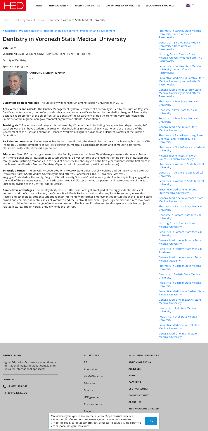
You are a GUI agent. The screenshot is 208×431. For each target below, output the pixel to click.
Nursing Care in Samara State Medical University (177, 225)
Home (6, 20)
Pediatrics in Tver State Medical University (178, 120)
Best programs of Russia (29, 20)
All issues (135, 368)
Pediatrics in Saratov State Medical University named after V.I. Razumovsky (180, 69)
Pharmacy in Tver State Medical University (178, 103)
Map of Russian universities (122, 5)
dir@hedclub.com (17, 393)
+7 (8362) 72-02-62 (17, 386)
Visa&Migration (93, 376)
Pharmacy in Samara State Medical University (180, 208)
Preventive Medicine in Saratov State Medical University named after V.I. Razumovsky (181, 81)
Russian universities (87, 5)
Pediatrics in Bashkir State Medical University (180, 284)
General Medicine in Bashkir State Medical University (180, 301)
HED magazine (57, 5)
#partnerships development (61, 30)
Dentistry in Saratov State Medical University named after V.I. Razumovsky (180, 46)
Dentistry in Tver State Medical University (178, 111)
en (190, 5)
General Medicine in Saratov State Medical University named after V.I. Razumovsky (180, 93)
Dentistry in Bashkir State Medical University (180, 276)
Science (88, 390)
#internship (10, 30)
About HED (135, 402)
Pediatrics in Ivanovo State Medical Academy (180, 250)
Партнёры (135, 382)
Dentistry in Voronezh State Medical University (181, 174)
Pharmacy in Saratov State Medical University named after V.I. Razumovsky (180, 34)
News (39, 5)
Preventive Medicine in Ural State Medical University (179, 326)
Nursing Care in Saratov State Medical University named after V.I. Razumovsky (180, 58)
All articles (91, 355)
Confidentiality (139, 395)
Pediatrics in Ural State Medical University (178, 318)
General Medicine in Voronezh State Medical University (181, 199)
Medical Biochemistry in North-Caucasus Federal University (178, 157)
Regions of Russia (140, 362)
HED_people (91, 397)
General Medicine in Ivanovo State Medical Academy (180, 259)
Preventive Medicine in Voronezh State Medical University (179, 191)
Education (90, 383)
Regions (89, 411)
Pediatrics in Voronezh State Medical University (181, 182)
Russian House (93, 404)
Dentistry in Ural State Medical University (178, 309)
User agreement (138, 388)
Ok (150, 420)
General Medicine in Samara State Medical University (180, 242)
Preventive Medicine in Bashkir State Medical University (181, 293)
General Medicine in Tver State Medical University (178, 128)
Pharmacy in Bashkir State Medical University (180, 267)
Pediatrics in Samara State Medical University (180, 233)
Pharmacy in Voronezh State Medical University (181, 165)
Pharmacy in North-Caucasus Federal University (182, 149)
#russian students (30, 30)
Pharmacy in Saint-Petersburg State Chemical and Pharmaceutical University (181, 139)
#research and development (97, 30)
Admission (90, 369)
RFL (86, 362)
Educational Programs (160, 5)
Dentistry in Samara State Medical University (180, 216)
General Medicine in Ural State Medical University (178, 335)
